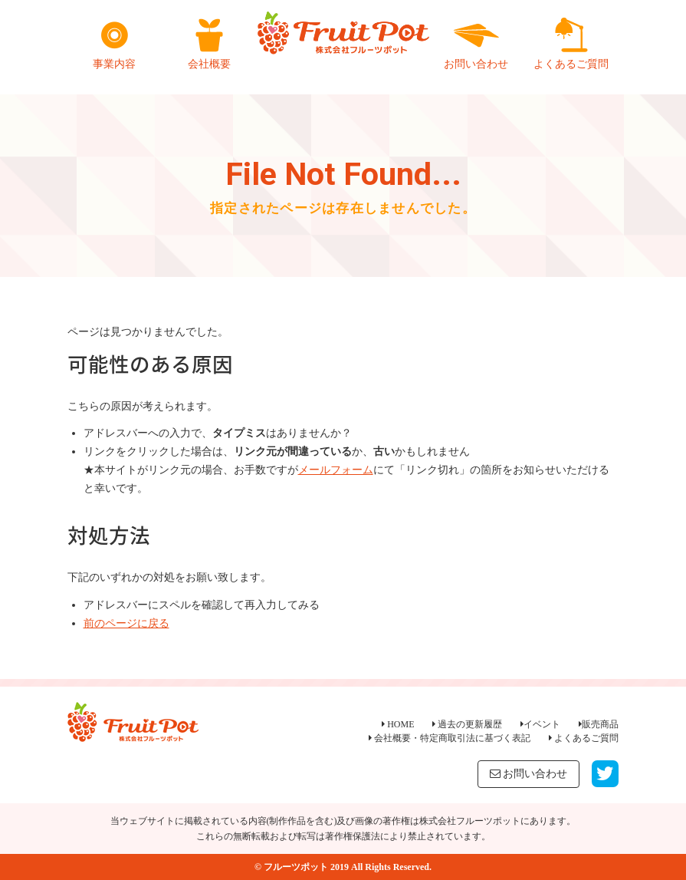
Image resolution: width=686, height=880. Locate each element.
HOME (398, 724)
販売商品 (599, 724)
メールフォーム (335, 470)
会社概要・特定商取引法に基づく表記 (449, 738)
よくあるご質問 (571, 44)
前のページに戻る (126, 623)
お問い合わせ (476, 44)
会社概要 (209, 44)
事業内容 (114, 44)
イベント (540, 724)
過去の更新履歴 (467, 724)
